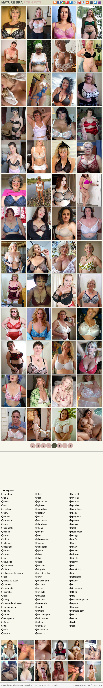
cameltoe (7, 565)
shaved (74, 550)
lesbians (40, 565)
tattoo (73, 581)
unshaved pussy (78, 599)
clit (4, 577)
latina (39, 558)
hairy (39, 517)
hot (38, 535)
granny (40, 513)
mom (39, 588)
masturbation (43, 573)
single (73, 558)
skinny (73, 562)
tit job (73, 592)
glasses (40, 505)
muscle (40, 592)
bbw (4, 513)
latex (39, 554)
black (5, 539)
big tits (5, 532)
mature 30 (41, 630)
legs (38, 562)
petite (73, 513)
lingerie (40, 569)
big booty (7, 528)
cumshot (6, 592)
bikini (5, 535)
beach (5, 517)
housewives (42, 539)
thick (73, 584)
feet (4, 630)
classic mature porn (12, 573)
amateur (6, 494)
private (74, 520)
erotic (5, 614)
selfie (73, 539)
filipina (5, 633)
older (39, 622)
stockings (75, 577)
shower (74, 554)
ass (4, 505)
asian (5, 501)
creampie (7, 588)
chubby (6, 569)
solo (72, 573)
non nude (41, 603)
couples (6, 584)
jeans (39, 550)
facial (5, 622)
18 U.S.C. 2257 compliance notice (44, 685)
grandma (41, 509)
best (4, 524)
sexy (73, 547)
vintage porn (76, 611)
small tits (75, 569)
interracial (41, 547)
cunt (4, 596)
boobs (5, 550)
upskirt (74, 603)
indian (39, 543)
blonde (6, 543)
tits (72, 596)
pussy (73, 524)
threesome (75, 588)
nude (39, 607)
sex (72, 543)
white (73, 618)
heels (39, 528)
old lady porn (42, 614)
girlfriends (41, 501)
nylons (39, 611)
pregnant (75, 517)
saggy (73, 535)
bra (4, 558)
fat (3, 626)
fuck (38, 494)
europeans (7, 618)
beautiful (6, 520)
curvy (5, 599)
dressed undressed (11, 603)
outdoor (40, 626)
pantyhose (75, 509)
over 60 (74, 498)
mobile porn (42, 581)
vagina (74, 607)
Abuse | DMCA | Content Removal (15, 685)
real (72, 528)
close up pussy (9, 581)
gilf (38, 498)
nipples (40, 599)
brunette (6, 562)
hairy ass (41, 520)
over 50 (74, 494)
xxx (72, 626)
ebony (5, 611)
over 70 (74, 501)
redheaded (75, 532)
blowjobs (6, 547)
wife (72, 622)
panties (74, 505)
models (40, 584)
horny (39, 532)
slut (72, 565)
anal (4, 498)
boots (5, 554)
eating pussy (8, 607)
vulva (73, 614)
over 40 (40, 633)
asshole (6, 509)
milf (38, 577)
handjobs (41, 524)
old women (42, 618)
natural (40, 596)
